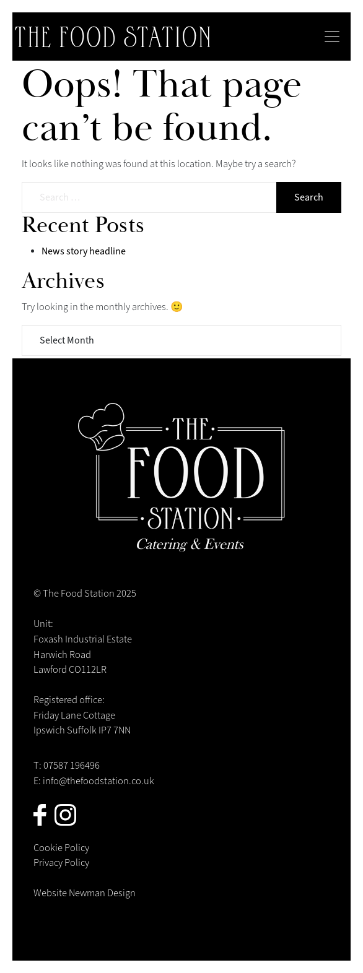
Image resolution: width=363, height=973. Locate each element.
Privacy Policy (61, 863)
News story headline (84, 251)
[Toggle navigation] (332, 36)
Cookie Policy (61, 848)
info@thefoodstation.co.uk (98, 781)
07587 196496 (71, 765)
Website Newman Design (84, 893)
